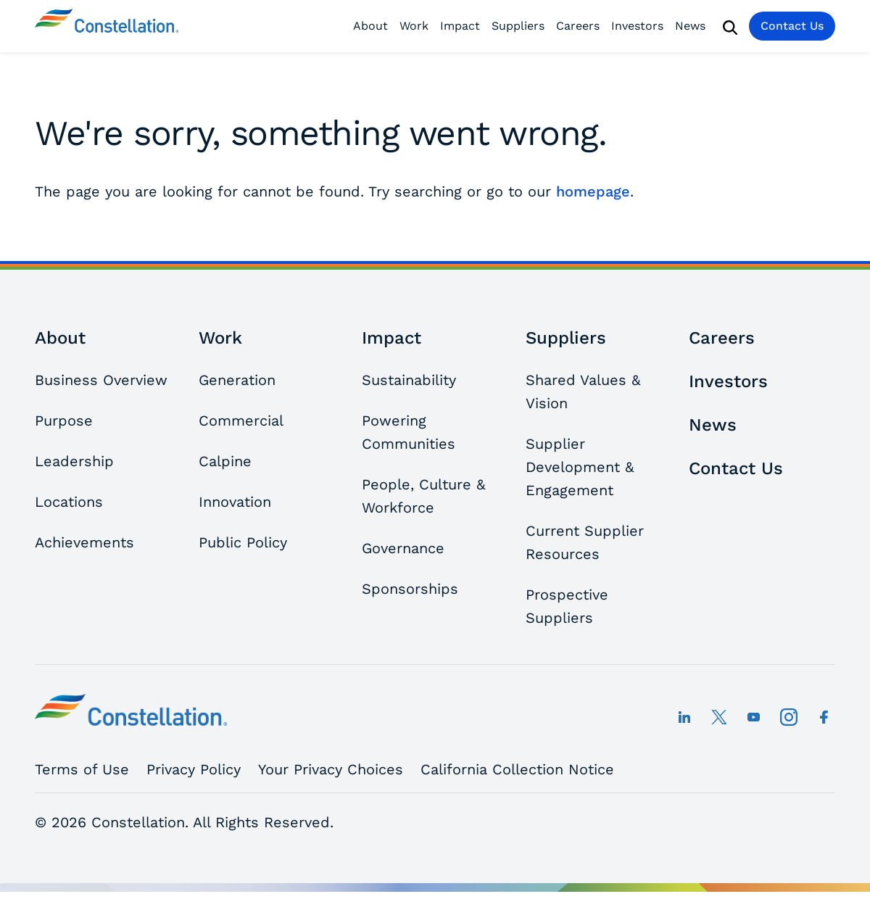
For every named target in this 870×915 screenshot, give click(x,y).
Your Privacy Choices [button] (330, 769)
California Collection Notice (517, 769)
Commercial (241, 420)
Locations (69, 501)
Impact (460, 26)
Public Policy (243, 542)
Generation (237, 380)
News (690, 26)
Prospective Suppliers (567, 606)
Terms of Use (82, 769)
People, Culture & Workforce (423, 496)
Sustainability (409, 380)
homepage (593, 191)
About (370, 26)
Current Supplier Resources (585, 542)
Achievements (84, 542)
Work (413, 26)
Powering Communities (408, 432)
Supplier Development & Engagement (580, 467)
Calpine (225, 461)
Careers (578, 26)
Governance (403, 548)
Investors (637, 26)
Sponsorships (410, 588)
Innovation (235, 501)
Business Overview (101, 380)
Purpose (64, 420)
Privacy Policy (193, 769)
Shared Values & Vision (583, 391)
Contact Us (792, 26)
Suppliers (518, 26)
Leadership (74, 461)
